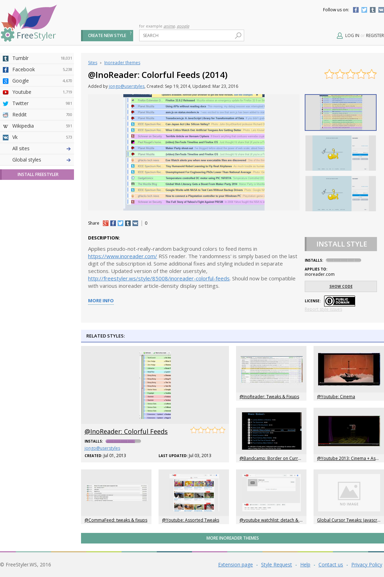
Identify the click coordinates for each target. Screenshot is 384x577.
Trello (42, 238)
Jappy (42, 227)
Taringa (42, 205)
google (183, 26)
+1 (106, 223)
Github (42, 182)
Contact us (330, 564)
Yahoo (42, 193)
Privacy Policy (366, 564)
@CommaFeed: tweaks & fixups (116, 520)
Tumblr (373, 10)
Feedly (42, 250)
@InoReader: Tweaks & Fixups (269, 397)
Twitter (364, 10)
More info (101, 300)
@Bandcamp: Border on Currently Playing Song (287, 458)
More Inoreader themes (232, 538)
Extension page (235, 564)
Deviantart (42, 148)
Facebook (356, 10)
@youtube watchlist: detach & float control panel (288, 520)
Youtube (42, 92)
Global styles (26, 283)
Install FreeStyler (38, 299)
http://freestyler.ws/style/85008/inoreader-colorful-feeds (159, 278)
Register (375, 35)
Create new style (107, 35)
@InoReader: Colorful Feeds (126, 431)
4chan (42, 159)
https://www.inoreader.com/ (122, 256)
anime (169, 26)
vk (135, 223)
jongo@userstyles (126, 86)
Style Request (276, 564)
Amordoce (42, 171)
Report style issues (323, 309)
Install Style (341, 244)
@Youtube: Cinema (336, 397)
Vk (42, 137)
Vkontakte (381, 10)
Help (305, 564)
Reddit (42, 114)
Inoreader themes (122, 63)
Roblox (42, 216)
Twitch (42, 261)
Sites (92, 63)
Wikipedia (42, 126)
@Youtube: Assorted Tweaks (190, 520)
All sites (21, 272)
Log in (352, 35)
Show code (341, 286)
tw (120, 223)
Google (42, 80)
